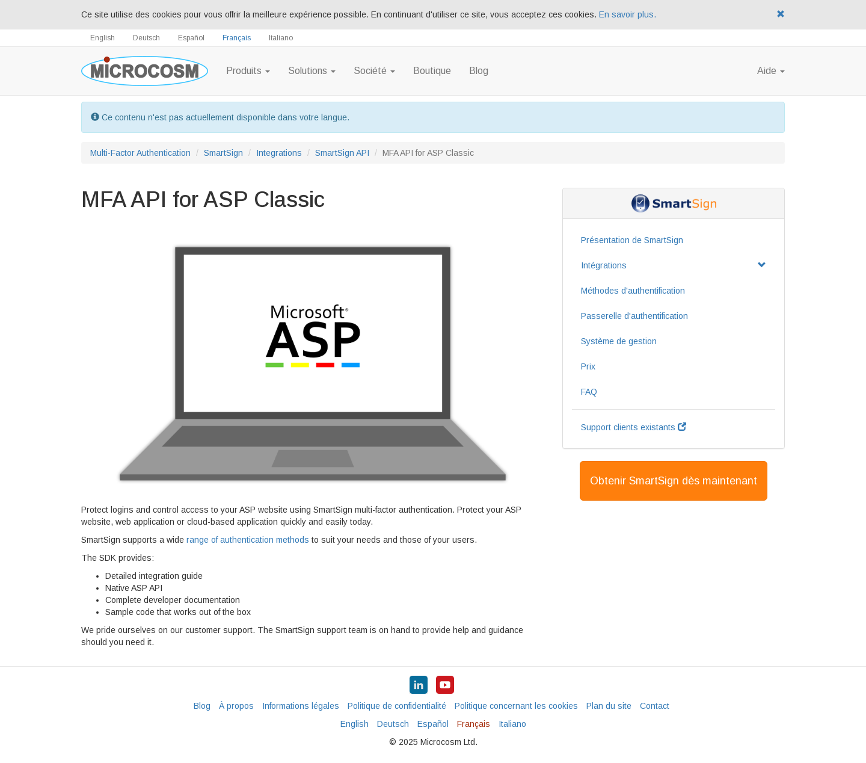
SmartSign (223, 153)
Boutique (432, 71)
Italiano (281, 38)
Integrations (279, 153)
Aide (771, 71)
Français (237, 38)
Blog (478, 71)
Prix (588, 366)
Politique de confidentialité (397, 706)
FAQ (589, 392)
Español (191, 38)
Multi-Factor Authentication (140, 153)
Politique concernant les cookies (516, 706)
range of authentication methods (247, 540)
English (102, 38)
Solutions (312, 71)
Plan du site (608, 706)
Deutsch (146, 38)
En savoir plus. (627, 14)
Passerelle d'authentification (634, 316)
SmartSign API (342, 153)
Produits (248, 71)
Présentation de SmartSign (632, 240)
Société (374, 71)
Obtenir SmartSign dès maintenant (673, 481)
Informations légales (300, 706)
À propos (236, 706)
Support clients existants (633, 427)
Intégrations (673, 265)
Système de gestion (619, 341)
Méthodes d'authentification (633, 290)
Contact (654, 706)
